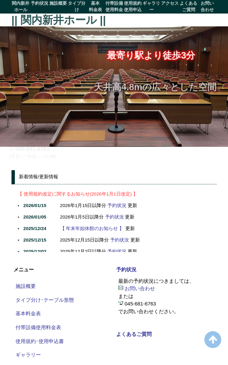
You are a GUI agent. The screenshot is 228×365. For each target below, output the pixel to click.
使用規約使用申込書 (133, 7)
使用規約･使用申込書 (40, 341)
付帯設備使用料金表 (114, 7)
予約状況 (39, 3)
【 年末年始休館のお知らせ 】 (92, 228)
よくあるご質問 (188, 6)
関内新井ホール (20, 6)
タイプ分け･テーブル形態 (45, 300)
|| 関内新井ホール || (58, 20)
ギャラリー (151, 6)
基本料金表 (95, 6)
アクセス (170, 3)
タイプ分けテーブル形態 (76, 7)
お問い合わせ (207, 6)
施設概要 (58, 3)
